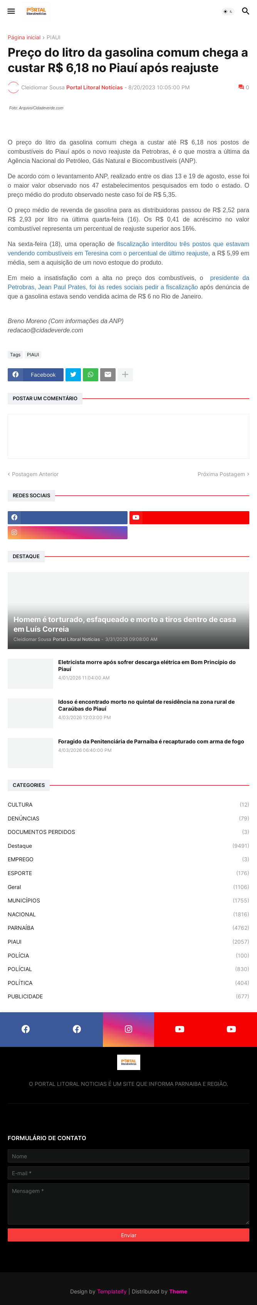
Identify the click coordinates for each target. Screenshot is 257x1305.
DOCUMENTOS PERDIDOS (128, 832)
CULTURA (128, 804)
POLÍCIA (128, 955)
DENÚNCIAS (128, 818)
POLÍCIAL (128, 969)
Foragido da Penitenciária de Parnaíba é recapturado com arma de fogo (151, 741)
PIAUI (53, 37)
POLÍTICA (128, 983)
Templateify (112, 1291)
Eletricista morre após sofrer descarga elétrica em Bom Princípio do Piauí (147, 665)
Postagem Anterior (35, 474)
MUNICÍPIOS (128, 900)
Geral (128, 887)
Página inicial (24, 37)
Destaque (128, 846)
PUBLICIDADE (128, 996)
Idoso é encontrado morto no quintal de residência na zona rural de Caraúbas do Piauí (146, 705)
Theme (178, 1291)
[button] (10, 11)
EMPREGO (128, 859)
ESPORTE (128, 873)
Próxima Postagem (221, 474)
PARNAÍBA (128, 928)
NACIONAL (128, 914)
